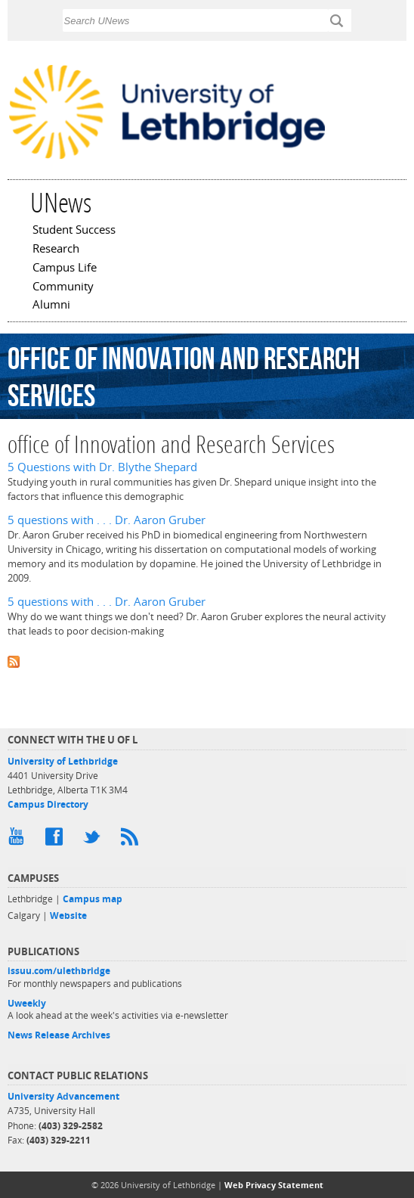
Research (55, 249)
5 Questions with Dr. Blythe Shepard (102, 467)
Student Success (74, 230)
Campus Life (64, 268)
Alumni (51, 305)
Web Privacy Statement (273, 1184)
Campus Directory (48, 804)
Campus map (92, 899)
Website (68, 915)
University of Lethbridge (63, 761)
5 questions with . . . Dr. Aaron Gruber (106, 520)
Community (63, 287)
